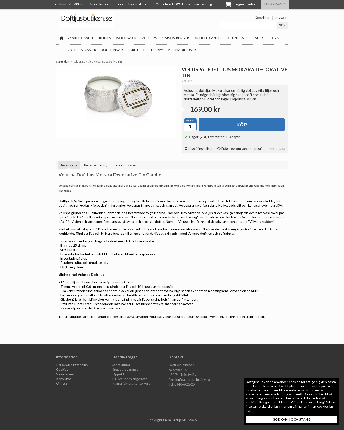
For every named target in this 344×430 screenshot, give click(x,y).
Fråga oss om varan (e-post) (239, 149)
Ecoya (273, 38)
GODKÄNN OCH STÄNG (292, 419)
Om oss (62, 383)
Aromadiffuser (182, 50)
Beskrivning (68, 165)
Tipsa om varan (125, 165)
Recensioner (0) (95, 165)
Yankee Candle (80, 38)
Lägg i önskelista (198, 149)
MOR (259, 38)
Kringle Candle (208, 38)
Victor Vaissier (81, 50)
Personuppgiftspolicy (72, 365)
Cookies (62, 369)
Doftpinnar (112, 50)
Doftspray (153, 50)
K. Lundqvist (238, 38)
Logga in (281, 18)
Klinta (105, 38)
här (248, 410)
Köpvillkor (262, 18)
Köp (241, 124)
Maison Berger (175, 38)
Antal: (190, 120)
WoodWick (126, 38)
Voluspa (149, 38)
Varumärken (65, 374)
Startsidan (62, 61)
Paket (133, 50)
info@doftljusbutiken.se (193, 379)
